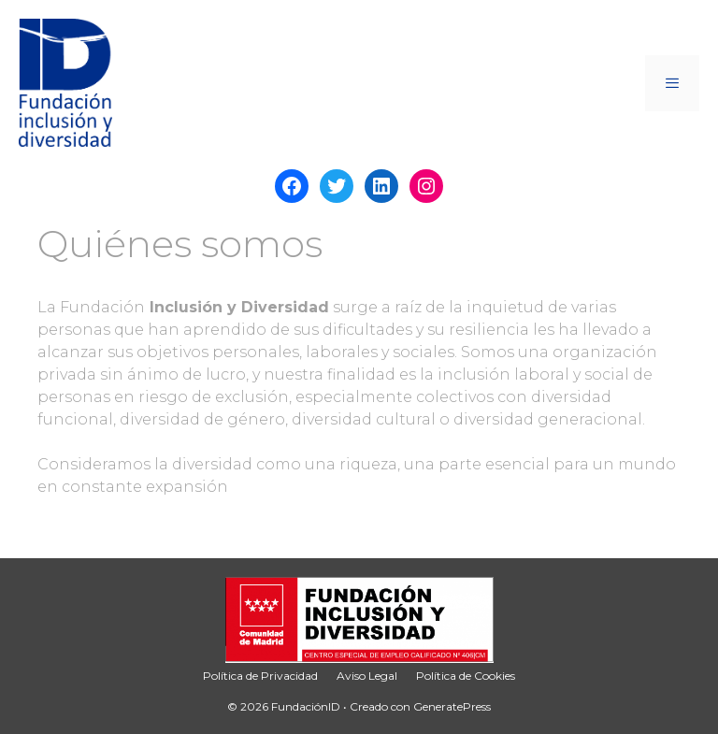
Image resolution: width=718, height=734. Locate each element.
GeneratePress (452, 706)
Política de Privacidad (260, 676)
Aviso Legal (367, 676)
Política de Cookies (465, 676)
